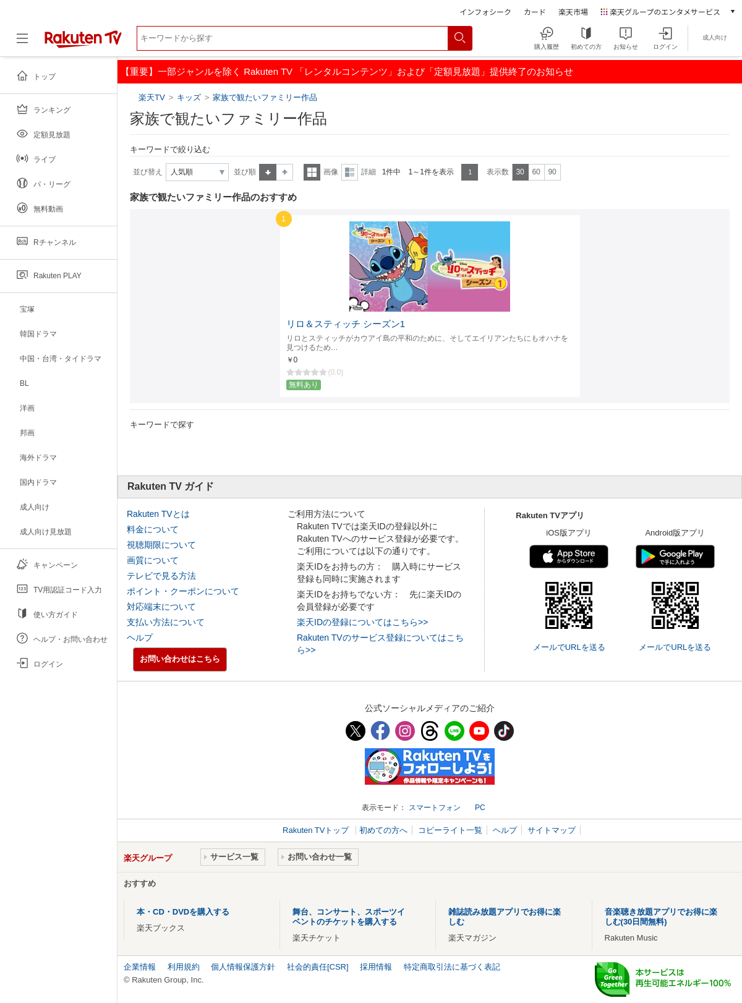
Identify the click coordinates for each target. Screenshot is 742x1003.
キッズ (189, 97)
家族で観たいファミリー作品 (265, 97)
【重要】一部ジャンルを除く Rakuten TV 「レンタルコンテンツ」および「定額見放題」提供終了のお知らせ (347, 71)
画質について (153, 560)
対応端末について (161, 607)
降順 (284, 172)
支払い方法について (166, 622)
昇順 (267, 172)
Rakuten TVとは (158, 514)
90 (552, 172)
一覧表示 (312, 172)
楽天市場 (573, 11)
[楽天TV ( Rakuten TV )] (83, 43)
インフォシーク (485, 11)
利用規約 (184, 966)
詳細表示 (349, 172)
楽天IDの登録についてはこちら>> (362, 622)
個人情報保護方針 (243, 966)
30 (520, 172)
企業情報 (140, 966)
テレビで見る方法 (161, 576)
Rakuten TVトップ (317, 830)
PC (480, 807)
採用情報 (376, 966)
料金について (153, 529)
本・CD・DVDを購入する (183, 911)
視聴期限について (161, 545)
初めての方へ (383, 830)
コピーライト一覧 (450, 830)
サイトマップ (551, 830)
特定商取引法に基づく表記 (452, 966)
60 (536, 172)
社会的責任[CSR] (318, 966)
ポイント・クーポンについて (183, 591)
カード (535, 11)
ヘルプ (140, 637)
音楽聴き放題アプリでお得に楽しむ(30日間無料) (661, 916)
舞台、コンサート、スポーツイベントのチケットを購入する (348, 916)
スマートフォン (435, 807)
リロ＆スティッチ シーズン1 (345, 324)
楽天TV (153, 97)
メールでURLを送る (569, 647)
